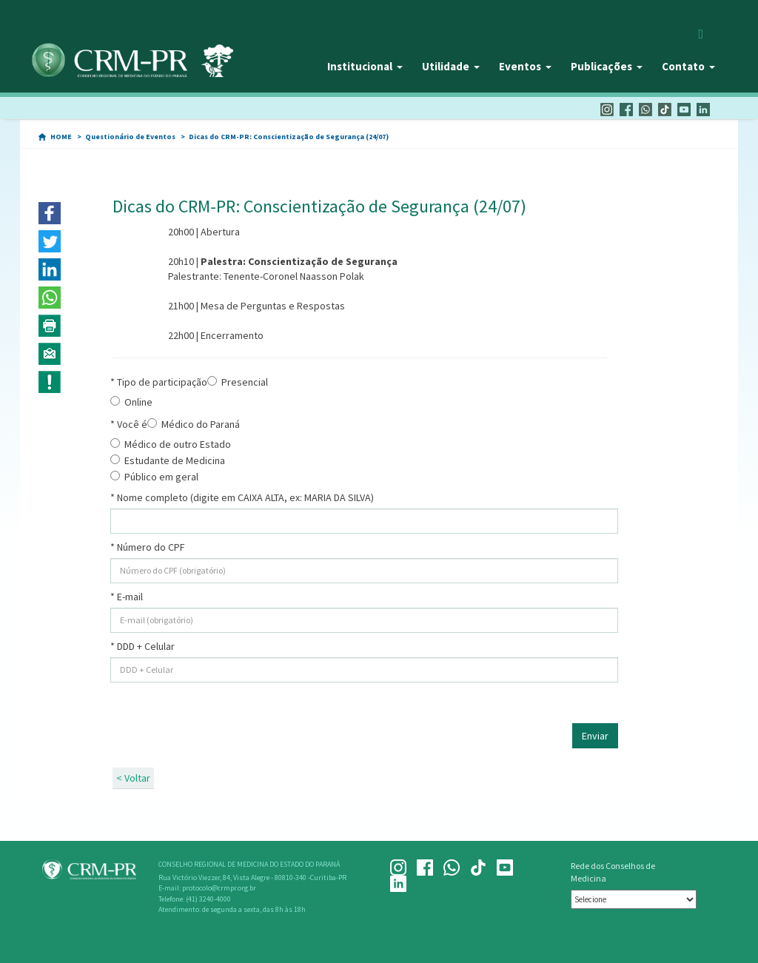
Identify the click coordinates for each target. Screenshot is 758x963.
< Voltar (133, 778)
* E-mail (126, 596)
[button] (49, 213)
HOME (61, 136)
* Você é (128, 424)
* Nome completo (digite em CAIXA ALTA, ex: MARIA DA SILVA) (242, 497)
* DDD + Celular (142, 646)
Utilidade (451, 66)
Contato (688, 66)
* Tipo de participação (158, 382)
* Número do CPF (147, 547)
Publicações (607, 66)
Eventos (525, 66)
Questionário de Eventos (130, 136)
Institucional (365, 66)
